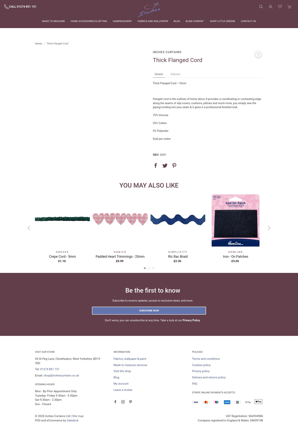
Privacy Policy (191, 320)
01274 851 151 (49, 369)
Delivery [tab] (175, 74)
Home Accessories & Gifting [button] (89, 21)
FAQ (194, 383)
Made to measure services (130, 365)
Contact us (248, 21)
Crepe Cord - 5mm (62, 256)
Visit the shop (122, 371)
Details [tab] (159, 74)
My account (120, 383)
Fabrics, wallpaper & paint (129, 359)
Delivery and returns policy (209, 377)
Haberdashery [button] (122, 21)
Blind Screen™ (195, 21)
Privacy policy (201, 371)
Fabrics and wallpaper (153, 21)
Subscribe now (149, 310)
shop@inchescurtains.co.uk (61, 375)
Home (38, 43)
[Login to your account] (270, 6)
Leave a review (122, 390)
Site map (78, 416)
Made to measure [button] (53, 21)
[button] (261, 6)
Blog (177, 21)
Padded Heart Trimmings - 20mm (120, 256)
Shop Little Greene (222, 21)
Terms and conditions (206, 359)
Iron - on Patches (235, 256)
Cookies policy (201, 365)
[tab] (145, 268)
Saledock (72, 420)
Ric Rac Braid (178, 256)
